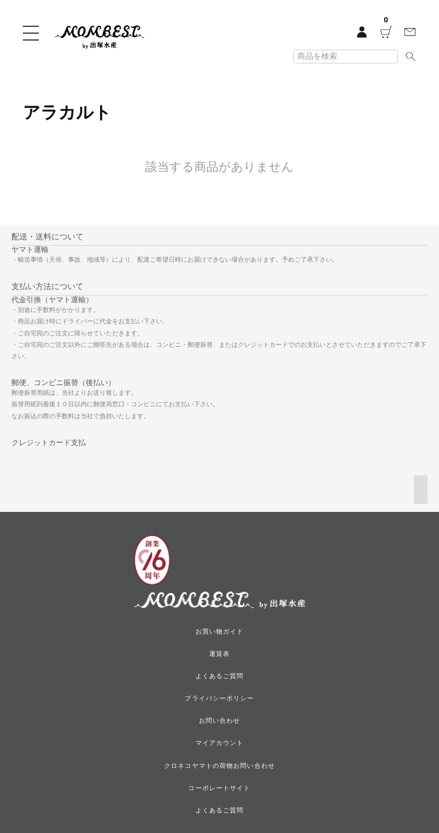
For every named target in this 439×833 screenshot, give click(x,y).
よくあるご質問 (219, 675)
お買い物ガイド (219, 631)
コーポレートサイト (219, 787)
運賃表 (219, 653)
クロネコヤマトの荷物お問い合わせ (219, 765)
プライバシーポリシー (219, 698)
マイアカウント (219, 742)
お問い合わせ (220, 720)
